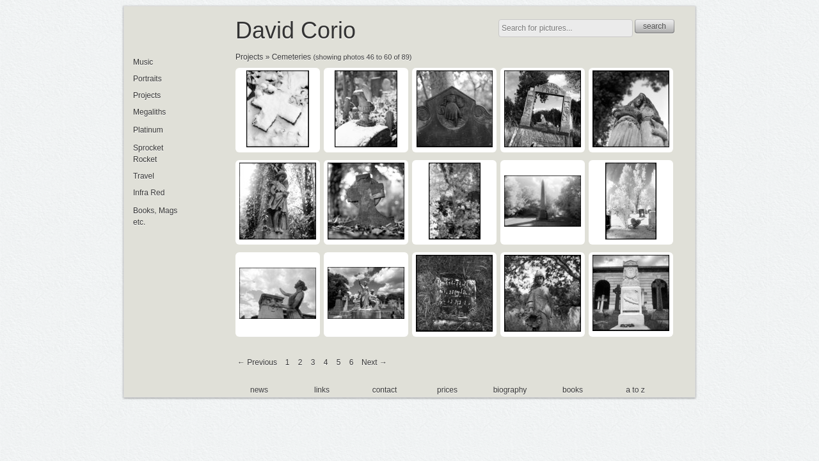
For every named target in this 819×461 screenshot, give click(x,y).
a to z (635, 389)
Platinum (148, 129)
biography (510, 389)
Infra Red (148, 192)
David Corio (295, 30)
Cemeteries (291, 57)
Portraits (147, 78)
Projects (249, 57)
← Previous (257, 362)
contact (384, 389)
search (654, 26)
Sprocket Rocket (148, 153)
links (322, 389)
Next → (374, 362)
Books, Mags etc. (155, 216)
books (572, 389)
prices (447, 389)
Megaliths (149, 112)
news (259, 389)
